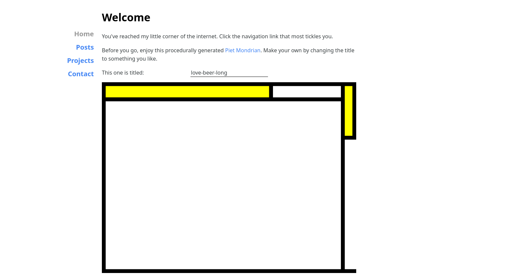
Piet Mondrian (242, 50)
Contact (81, 73)
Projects (80, 60)
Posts (85, 47)
